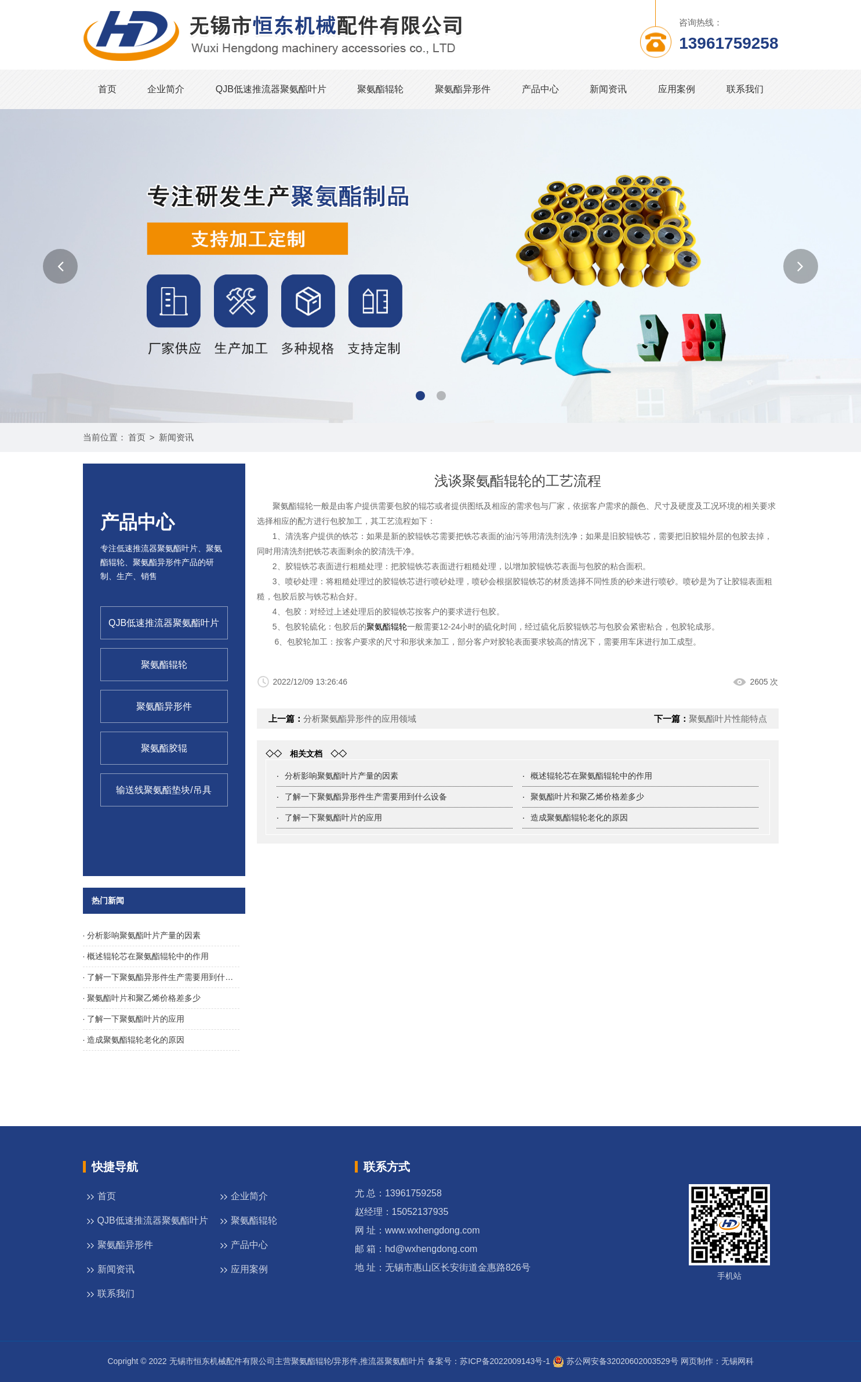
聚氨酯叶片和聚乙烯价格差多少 (587, 796)
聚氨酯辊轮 (380, 89)
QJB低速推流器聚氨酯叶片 (271, 89)
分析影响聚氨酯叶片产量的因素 (341, 775)
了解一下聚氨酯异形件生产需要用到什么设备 (366, 796)
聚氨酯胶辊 (164, 748)
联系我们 (745, 89)
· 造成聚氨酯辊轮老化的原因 (134, 1039)
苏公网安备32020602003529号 (615, 1361)
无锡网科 (737, 1361)
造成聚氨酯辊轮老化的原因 (579, 817)
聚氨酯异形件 (463, 89)
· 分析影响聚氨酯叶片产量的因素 (142, 935)
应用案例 (676, 89)
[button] (60, 266)
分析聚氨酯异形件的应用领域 (359, 718)
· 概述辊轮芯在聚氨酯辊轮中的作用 (146, 956)
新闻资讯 (608, 89)
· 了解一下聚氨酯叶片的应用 (134, 1018)
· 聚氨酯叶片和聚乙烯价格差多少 (142, 998)
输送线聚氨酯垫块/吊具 (163, 790)
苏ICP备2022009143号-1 (505, 1361)
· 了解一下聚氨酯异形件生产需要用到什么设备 (161, 977)
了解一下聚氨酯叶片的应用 (333, 817)
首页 (107, 89)
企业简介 (165, 89)
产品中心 (540, 89)
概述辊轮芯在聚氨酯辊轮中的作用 (591, 775)
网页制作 (697, 1361)
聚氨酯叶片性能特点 (728, 718)
